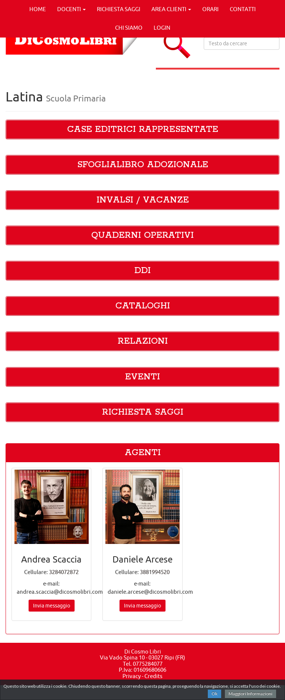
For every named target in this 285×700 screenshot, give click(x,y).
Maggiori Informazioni (250, 693)
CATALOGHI (142, 306)
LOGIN (162, 28)
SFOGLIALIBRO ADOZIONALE (142, 164)
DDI (142, 270)
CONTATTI (243, 9)
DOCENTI (71, 9)
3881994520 (155, 572)
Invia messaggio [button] (51, 606)
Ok (214, 693)
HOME (37, 9)
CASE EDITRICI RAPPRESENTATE (142, 129)
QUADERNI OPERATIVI (142, 235)
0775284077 (148, 664)
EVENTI (142, 377)
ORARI (210, 9)
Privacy (131, 676)
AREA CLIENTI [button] (171, 9)
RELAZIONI (143, 341)
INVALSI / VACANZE (142, 200)
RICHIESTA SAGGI (118, 9)
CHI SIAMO (128, 28)
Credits (153, 676)
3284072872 (64, 572)
